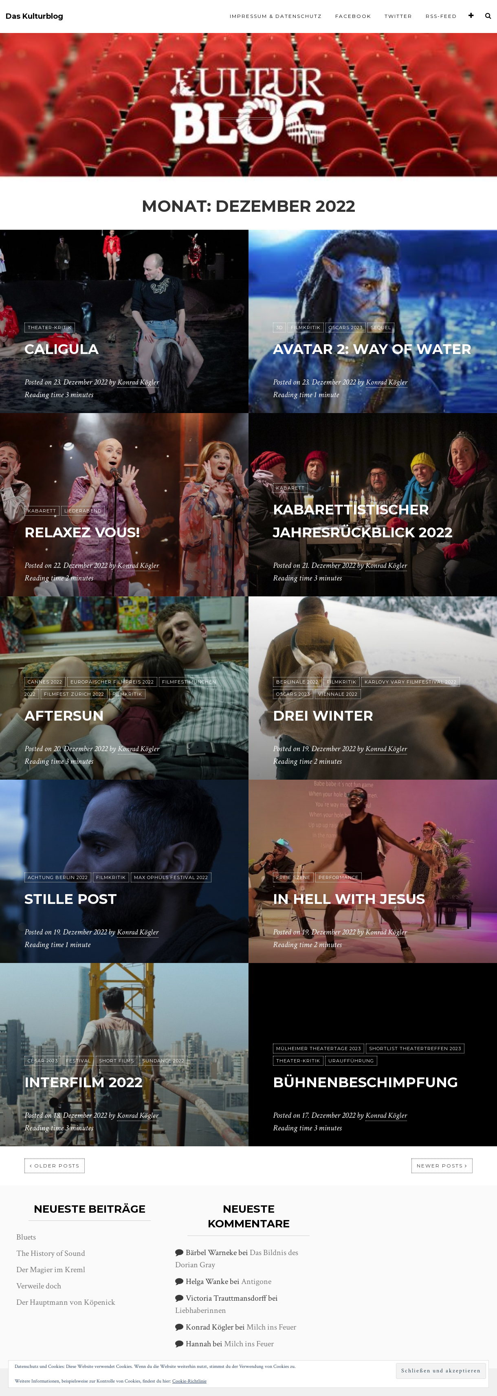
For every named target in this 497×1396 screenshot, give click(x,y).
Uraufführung (351, 1038)
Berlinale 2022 (297, 682)
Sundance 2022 (163, 1061)
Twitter (398, 16)
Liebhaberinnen (200, 1310)
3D (279, 305)
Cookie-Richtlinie (189, 1381)
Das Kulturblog (34, 16)
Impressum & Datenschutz (276, 16)
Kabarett (42, 511)
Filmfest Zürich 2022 (74, 694)
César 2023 (43, 1061)
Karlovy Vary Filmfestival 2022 (411, 682)
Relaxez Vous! (91, 532)
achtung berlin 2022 (58, 878)
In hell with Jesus (360, 898)
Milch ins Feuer (271, 1327)
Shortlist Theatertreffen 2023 (415, 1026)
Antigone (256, 1281)
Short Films (116, 1061)
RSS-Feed (441, 16)
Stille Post (78, 898)
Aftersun (70, 715)
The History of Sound (50, 1253)
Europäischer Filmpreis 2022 (112, 682)
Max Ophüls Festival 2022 (171, 878)
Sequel (381, 305)
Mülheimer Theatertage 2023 (318, 1026)
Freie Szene (293, 878)
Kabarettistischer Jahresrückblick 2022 (363, 509)
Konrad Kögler (139, 382)
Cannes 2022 (45, 682)
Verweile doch (38, 1286)
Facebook (353, 16)
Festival (78, 1061)
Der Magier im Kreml (50, 1269)
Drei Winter (331, 715)
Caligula (68, 348)
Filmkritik (306, 305)
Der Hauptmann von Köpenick (65, 1302)
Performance (338, 878)
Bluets (26, 1237)
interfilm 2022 (92, 1082)
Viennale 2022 (338, 694)
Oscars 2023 (346, 305)
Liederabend (82, 511)
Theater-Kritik (50, 328)
